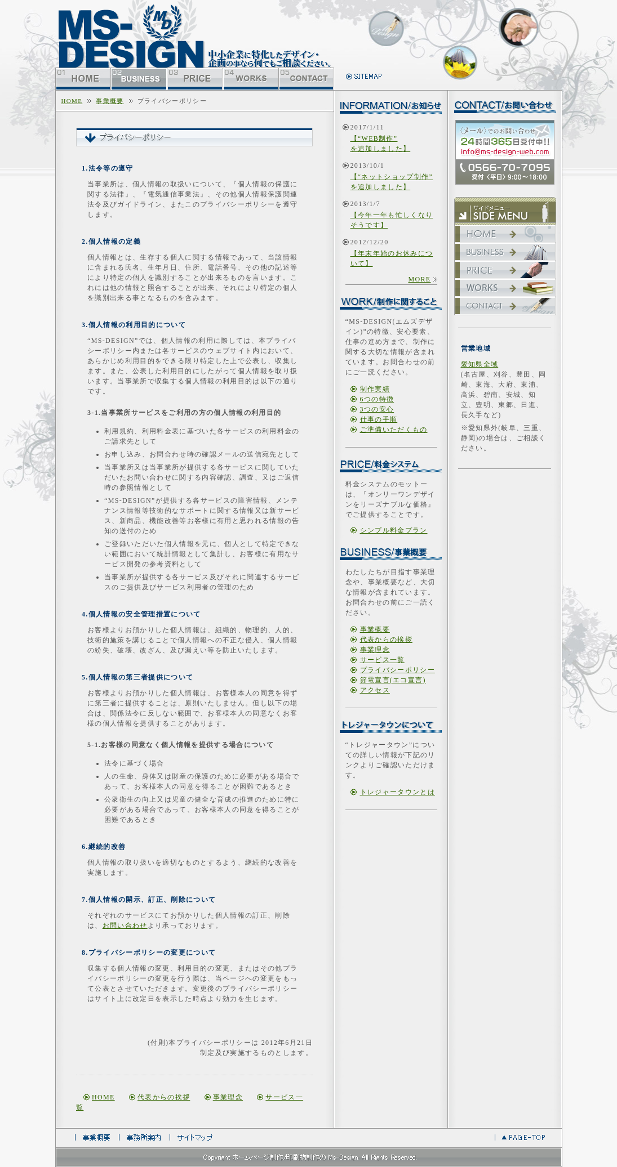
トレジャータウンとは (397, 792)
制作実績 (375, 389)
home (72, 100)
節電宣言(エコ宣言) (393, 680)
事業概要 (109, 100)
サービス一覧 (382, 660)
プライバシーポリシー (397, 670)
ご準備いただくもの (394, 429)
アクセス (375, 690)
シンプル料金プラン (394, 530)
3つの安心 (377, 409)
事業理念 (228, 1097)
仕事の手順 (379, 419)
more (419, 279)
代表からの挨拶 (163, 1097)
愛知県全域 (480, 364)
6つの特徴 (377, 399)
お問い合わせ (125, 925)
